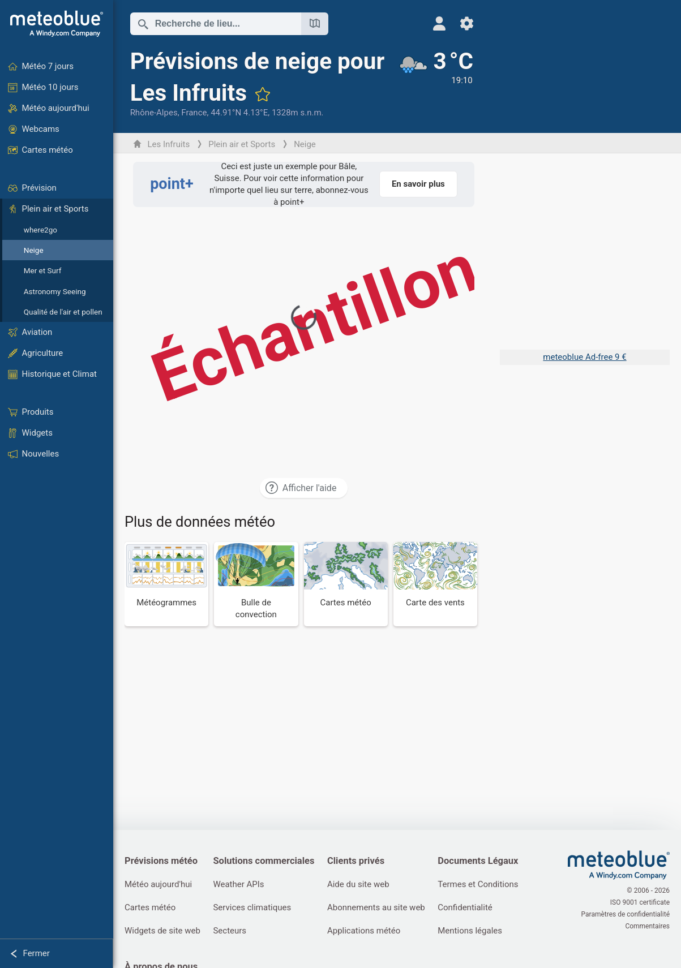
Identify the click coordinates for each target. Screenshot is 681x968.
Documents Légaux (478, 860)
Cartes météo (150, 907)
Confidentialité (465, 907)
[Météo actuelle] (435, 83)
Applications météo (363, 931)
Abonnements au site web (376, 907)
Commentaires (647, 926)
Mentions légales (470, 931)
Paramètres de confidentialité (625, 914)
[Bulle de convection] (256, 584)
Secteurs (229, 931)
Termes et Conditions (478, 884)
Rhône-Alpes (154, 112)
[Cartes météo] (346, 584)
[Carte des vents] (435, 584)
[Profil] (439, 23)
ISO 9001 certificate (640, 902)
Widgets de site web (162, 931)
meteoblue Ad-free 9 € (584, 357)
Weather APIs (238, 884)
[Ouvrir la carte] (314, 23)
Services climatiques (252, 907)
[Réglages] (467, 23)
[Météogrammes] (166, 584)
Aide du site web (358, 884)
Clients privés (355, 860)
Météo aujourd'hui (158, 884)
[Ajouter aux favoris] (263, 94)
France (194, 112)
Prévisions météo (161, 860)
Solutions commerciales (263, 860)
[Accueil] (56, 24)
